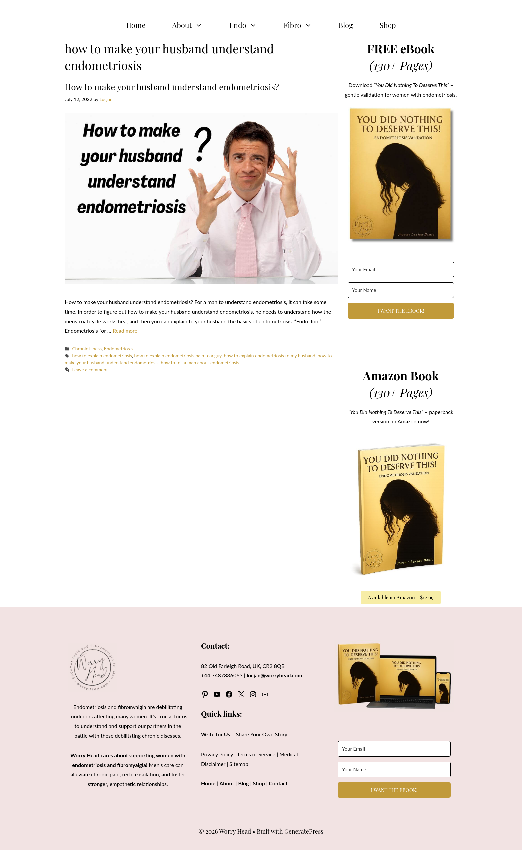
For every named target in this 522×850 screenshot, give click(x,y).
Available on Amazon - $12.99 (401, 597)
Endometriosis (118, 348)
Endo (249, 25)
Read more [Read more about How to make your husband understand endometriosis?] (125, 330)
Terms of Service (256, 754)
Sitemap (238, 764)
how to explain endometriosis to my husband (269, 355)
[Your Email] (401, 269)
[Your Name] (401, 290)
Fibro (304, 25)
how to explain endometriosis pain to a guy (177, 355)
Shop (388, 25)
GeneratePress (303, 831)
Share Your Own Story (261, 734)
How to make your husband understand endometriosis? (172, 87)
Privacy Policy (217, 754)
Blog (346, 25)
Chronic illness (87, 348)
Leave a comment (90, 369)
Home (136, 25)
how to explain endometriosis (102, 355)
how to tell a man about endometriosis (200, 362)
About (194, 25)
